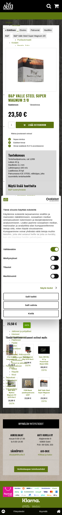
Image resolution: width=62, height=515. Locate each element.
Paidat (14, 343)
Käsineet (15, 334)
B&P (7, 36)
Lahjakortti (10, 386)
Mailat (14, 369)
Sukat (14, 346)
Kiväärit (15, 43)
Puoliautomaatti (24, 40)
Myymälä (43, 511)
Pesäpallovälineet (14, 366)
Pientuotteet (17, 360)
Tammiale (16, 25)
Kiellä (31, 313)
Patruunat (35, 30)
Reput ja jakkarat (19, 363)
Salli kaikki (31, 296)
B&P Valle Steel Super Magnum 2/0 (30, 36)
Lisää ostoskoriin (35, 124)
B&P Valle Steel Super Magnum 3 (44, 392)
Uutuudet (10, 383)
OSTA (27, 325)
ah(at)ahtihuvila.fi (17, 455)
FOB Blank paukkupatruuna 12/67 (28, 392)
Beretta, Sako (23, 45)
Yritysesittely (11, 389)
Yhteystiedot (11, 380)
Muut (14, 374)
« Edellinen (10, 30)
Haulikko (48, 30)
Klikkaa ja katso (45, 455)
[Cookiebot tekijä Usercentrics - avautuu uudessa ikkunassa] (46, 199)
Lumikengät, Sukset (20, 357)
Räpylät (15, 372)
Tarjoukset (10, 377)
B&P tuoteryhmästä (17, 190)
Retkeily (9, 351)
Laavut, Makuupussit (21, 354)
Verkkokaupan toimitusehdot (31, 469)
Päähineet (16, 340)
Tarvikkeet (16, 348)
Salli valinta (31, 305)
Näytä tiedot (46, 288)
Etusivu (9, 22)
